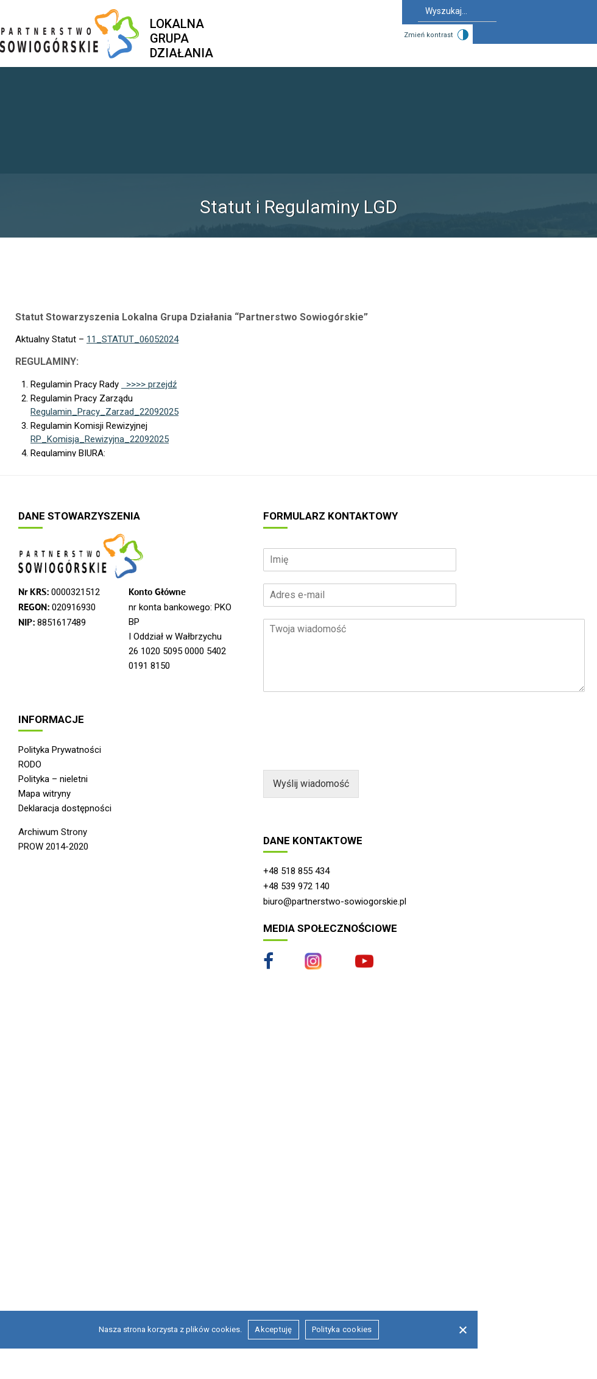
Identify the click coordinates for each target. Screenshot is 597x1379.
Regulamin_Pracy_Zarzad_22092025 (104, 411)
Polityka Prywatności (59, 749)
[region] (298, 732)
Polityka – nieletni (53, 779)
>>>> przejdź (149, 384)
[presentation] (355, 749)
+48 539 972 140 (296, 886)
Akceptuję (273, 1329)
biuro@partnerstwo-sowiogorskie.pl (334, 901)
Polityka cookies (342, 1329)
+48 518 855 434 (296, 871)
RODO (29, 764)
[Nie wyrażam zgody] (462, 1330)
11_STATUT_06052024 (132, 339)
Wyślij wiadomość (311, 783)
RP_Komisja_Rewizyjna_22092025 (99, 439)
